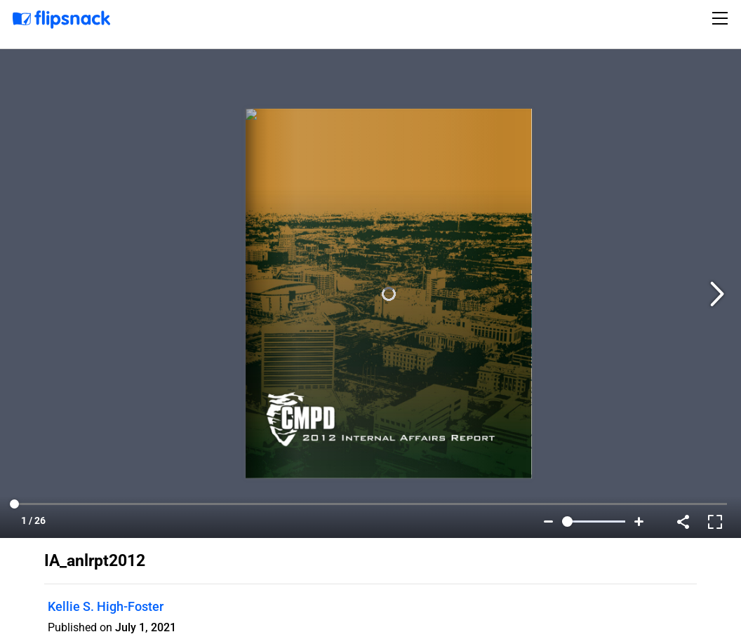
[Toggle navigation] (722, 18)
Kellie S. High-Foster (105, 606)
